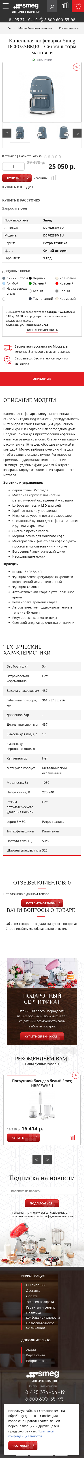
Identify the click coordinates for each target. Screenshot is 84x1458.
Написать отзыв (30, 156)
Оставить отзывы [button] (41, 903)
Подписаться (41, 1203)
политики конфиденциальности (50, 1216)
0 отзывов (9, 156)
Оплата (32, 1296)
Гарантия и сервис (40, 1307)
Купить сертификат (41, 1036)
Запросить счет (14, 208)
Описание (41, 379)
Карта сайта (35, 1355)
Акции (31, 1349)
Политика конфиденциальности (43, 1315)
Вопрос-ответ (36, 1361)
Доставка (33, 1290)
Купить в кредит (17, 187)
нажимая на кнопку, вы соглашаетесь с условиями (40, 1214)
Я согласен (21, 1446)
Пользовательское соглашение (40, 1325)
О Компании (35, 1285)
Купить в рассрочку (21, 200)
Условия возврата (40, 1302)
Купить (13, 178)
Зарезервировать (42, 330)
